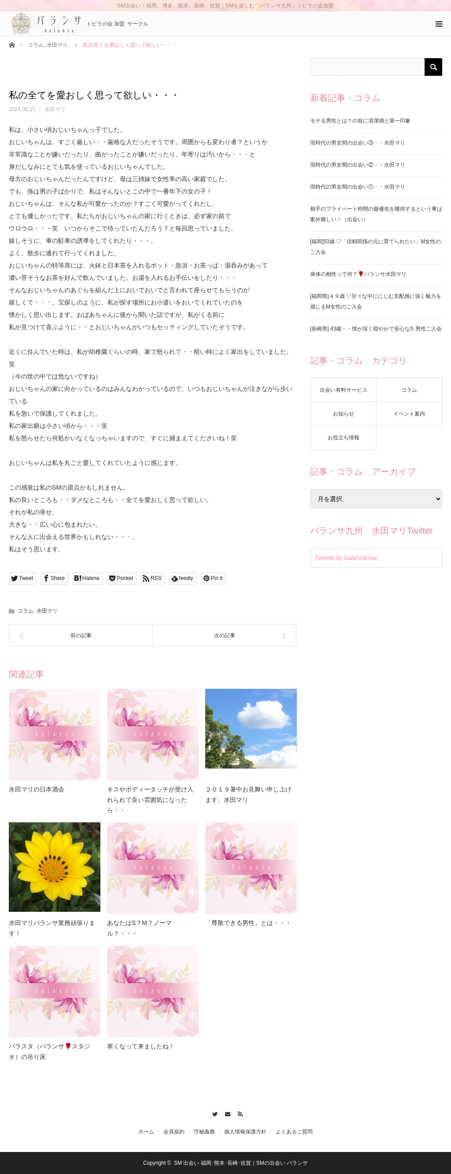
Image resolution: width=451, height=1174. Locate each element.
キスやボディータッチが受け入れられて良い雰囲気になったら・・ (150, 800)
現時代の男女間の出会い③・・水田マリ (357, 143)
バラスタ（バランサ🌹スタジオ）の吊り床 (49, 1051)
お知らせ (343, 414)
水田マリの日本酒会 (36, 789)
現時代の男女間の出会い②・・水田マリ (357, 165)
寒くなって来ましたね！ (141, 1046)
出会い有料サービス (343, 390)
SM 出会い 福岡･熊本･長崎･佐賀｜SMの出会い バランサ (241, 1163)
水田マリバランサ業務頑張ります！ (52, 928)
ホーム (146, 1131)
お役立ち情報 (343, 438)
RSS (238, 1112)
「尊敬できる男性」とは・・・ (248, 922)
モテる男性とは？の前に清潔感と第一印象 (360, 121)
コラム (36, 45)
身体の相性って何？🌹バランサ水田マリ (358, 274)
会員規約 (174, 1131)
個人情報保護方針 (245, 1131)
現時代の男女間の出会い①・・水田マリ (357, 187)
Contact (225, 1112)
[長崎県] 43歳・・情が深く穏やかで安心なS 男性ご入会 (376, 329)
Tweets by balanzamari (346, 557)
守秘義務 (204, 1131)
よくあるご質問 (294, 1131)
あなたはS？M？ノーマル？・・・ (139, 928)
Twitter (212, 1112)
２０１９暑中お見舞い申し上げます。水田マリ (248, 794)
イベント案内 (409, 414)
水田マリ (57, 45)
